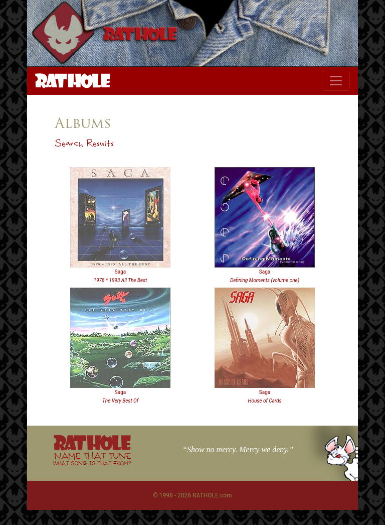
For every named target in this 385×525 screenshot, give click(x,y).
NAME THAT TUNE (92, 458)
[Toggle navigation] (336, 81)
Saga (120, 272)
